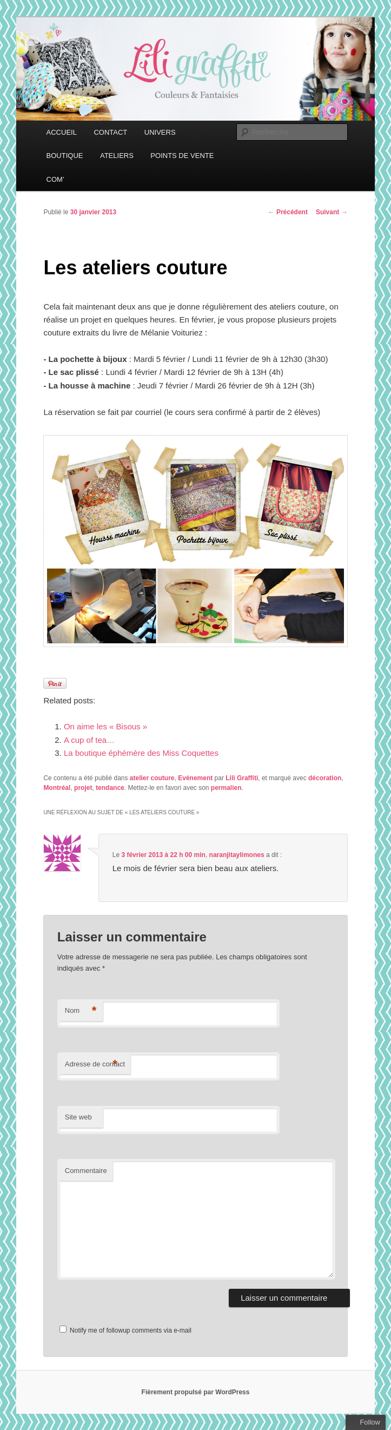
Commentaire (86, 1171)
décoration (324, 778)
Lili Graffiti (242, 778)
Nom (81, 1011)
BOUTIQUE (65, 155)
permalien (226, 788)
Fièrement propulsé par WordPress (196, 1392)
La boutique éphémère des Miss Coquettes (141, 752)
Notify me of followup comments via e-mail (130, 1330)
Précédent (288, 212)
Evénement (195, 778)
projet (83, 788)
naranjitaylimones (236, 855)
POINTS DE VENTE (182, 155)
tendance (110, 788)
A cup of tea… (89, 739)
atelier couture (152, 778)
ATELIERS (117, 155)
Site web (78, 1117)
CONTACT (110, 132)
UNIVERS (160, 132)
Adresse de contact (95, 1064)
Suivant (332, 212)
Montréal (56, 788)
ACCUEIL (62, 132)
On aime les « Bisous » (105, 726)
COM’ (55, 179)
